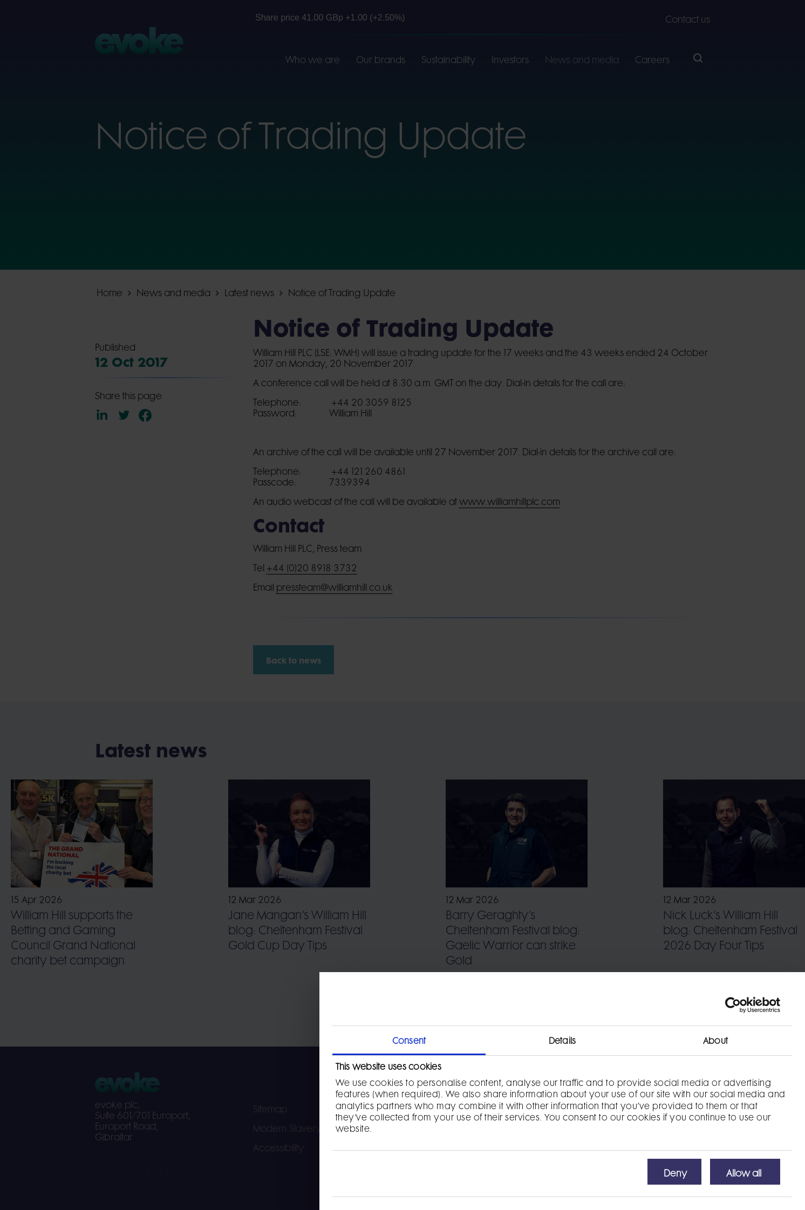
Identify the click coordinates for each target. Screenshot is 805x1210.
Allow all (743, 1171)
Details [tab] (562, 1040)
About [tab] (715, 1040)
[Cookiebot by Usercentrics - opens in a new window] (733, 1005)
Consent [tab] (409, 1040)
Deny (675, 1171)
